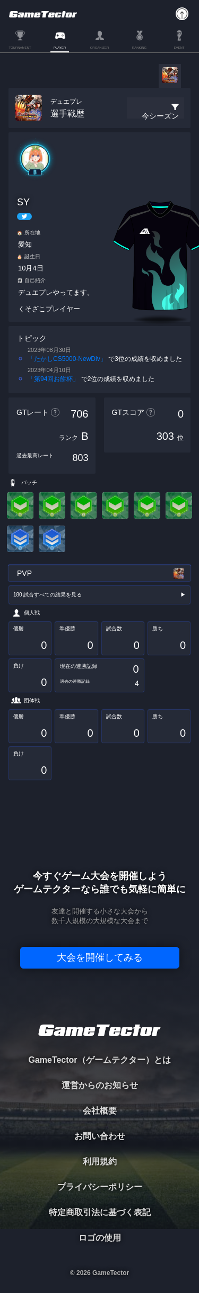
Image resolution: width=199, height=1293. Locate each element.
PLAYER (60, 47)
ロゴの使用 (100, 1237)
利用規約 (100, 1161)
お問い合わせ (99, 1136)
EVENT (179, 47)
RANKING (139, 47)
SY (23, 202)
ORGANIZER (99, 47)
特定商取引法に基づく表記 (100, 1212)
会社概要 (100, 1110)
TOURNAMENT (19, 47)
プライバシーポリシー (99, 1186)
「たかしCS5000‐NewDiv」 (67, 359)
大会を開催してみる (100, 957)
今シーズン (160, 116)
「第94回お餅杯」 (53, 379)
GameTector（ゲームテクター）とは (99, 1059)
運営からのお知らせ (100, 1085)
